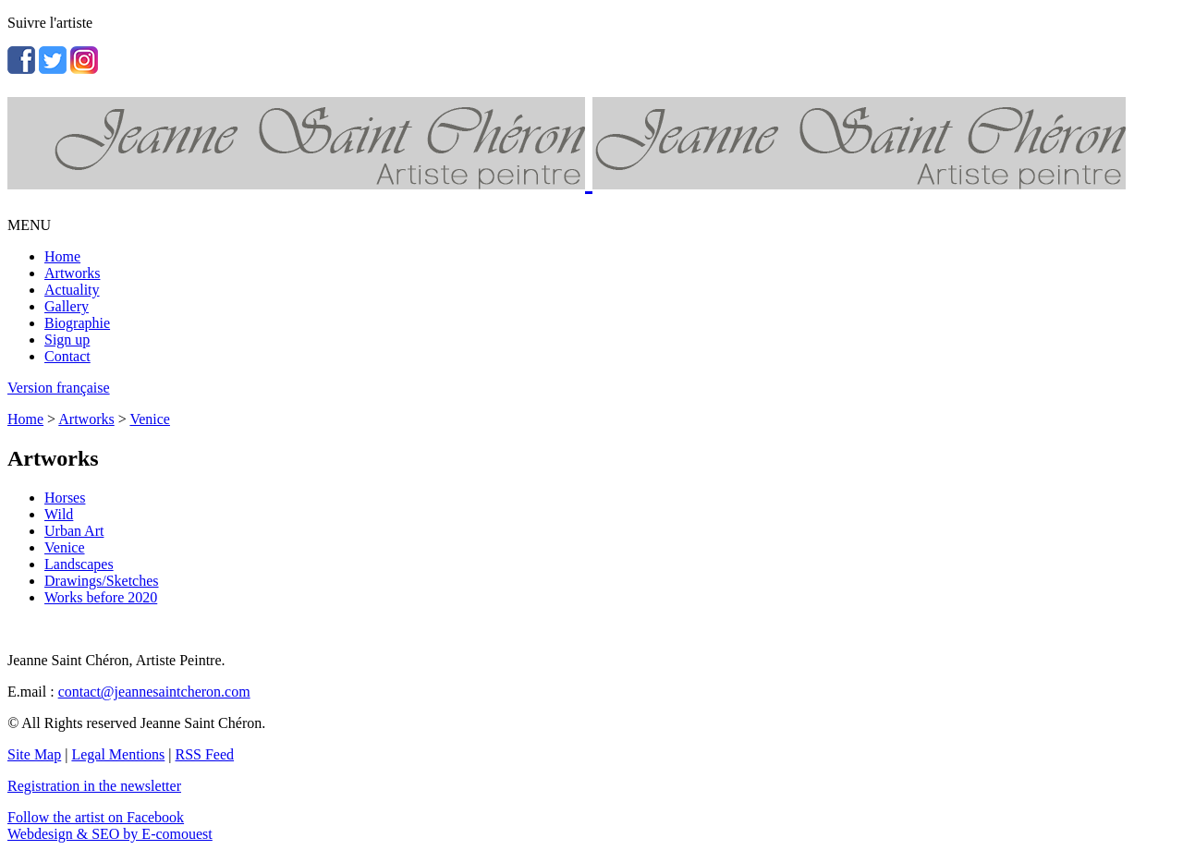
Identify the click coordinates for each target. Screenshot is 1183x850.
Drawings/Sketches (101, 581)
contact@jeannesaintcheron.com (154, 691)
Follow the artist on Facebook (95, 817)
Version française (58, 387)
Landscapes (79, 564)
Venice (149, 419)
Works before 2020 (100, 597)
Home (62, 256)
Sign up (67, 339)
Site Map (34, 754)
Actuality (72, 290)
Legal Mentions (118, 754)
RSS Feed (205, 754)
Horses (64, 497)
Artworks (72, 273)
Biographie (77, 323)
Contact (67, 356)
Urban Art (74, 531)
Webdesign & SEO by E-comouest (110, 834)
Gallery (66, 306)
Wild (58, 514)
